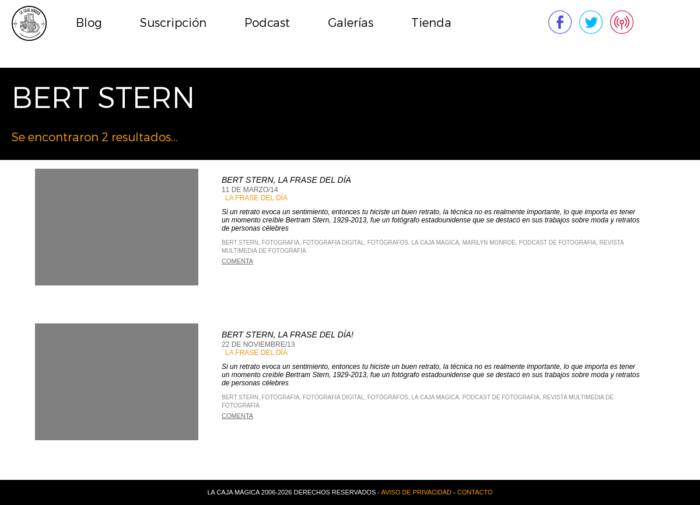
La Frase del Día (256, 198)
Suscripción (173, 23)
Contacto (475, 492)
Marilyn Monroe (489, 242)
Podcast (267, 23)
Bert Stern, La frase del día (286, 179)
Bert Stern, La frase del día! (288, 334)
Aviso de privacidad (416, 492)
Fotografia (281, 242)
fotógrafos (388, 242)
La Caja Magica (435, 242)
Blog (89, 23)
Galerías (350, 23)
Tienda (431, 23)
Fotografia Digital (333, 242)
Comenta (237, 260)
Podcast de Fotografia (557, 242)
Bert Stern (240, 242)
